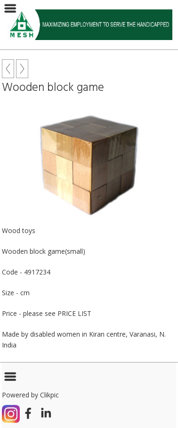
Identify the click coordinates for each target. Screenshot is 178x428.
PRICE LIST (74, 313)
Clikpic (49, 394)
